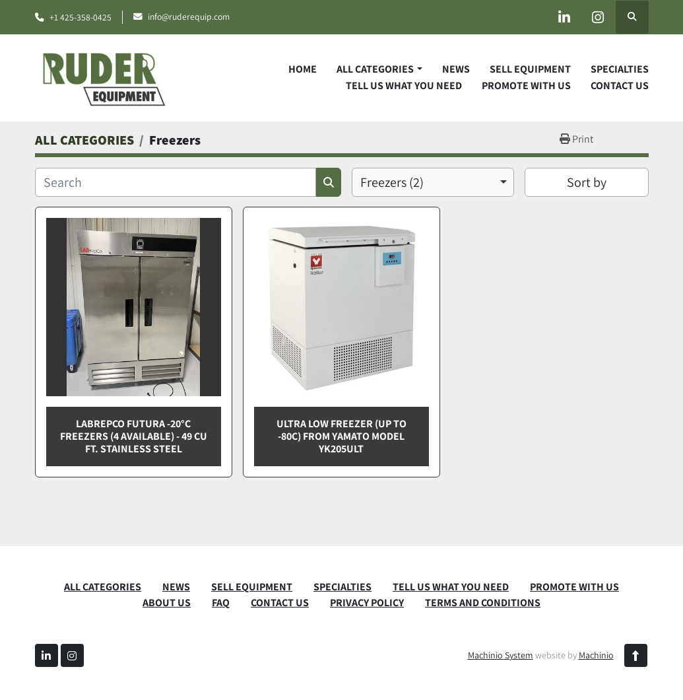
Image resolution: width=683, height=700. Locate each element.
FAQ (221, 603)
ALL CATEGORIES (375, 69)
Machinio (596, 655)
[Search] (175, 182)
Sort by (586, 182)
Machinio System (500, 655)
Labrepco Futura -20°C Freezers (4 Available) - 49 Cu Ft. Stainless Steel (133, 436)
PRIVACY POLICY (367, 603)
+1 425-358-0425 (80, 17)
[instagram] (597, 17)
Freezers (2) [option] (392, 182)
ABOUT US (167, 603)
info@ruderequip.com (189, 16)
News (456, 69)
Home (302, 69)
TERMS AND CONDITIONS (482, 603)
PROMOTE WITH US (526, 85)
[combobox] (433, 182)
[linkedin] (564, 17)
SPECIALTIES (620, 69)
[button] (379, 69)
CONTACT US (620, 85)
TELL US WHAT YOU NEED (404, 85)
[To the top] (635, 655)
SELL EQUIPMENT (530, 69)
